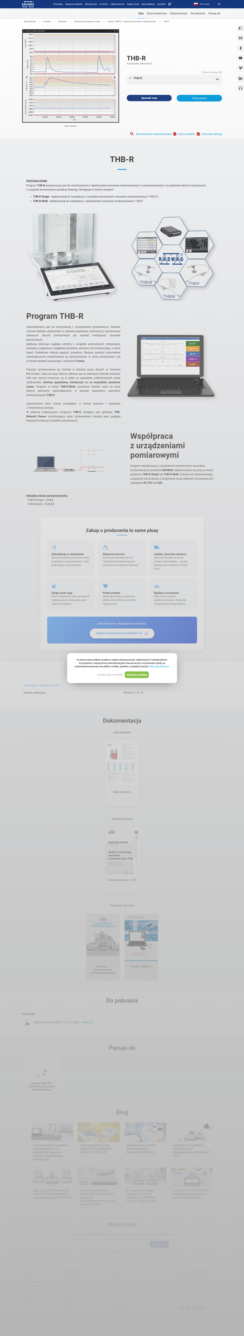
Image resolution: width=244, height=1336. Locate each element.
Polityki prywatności (158, 666)
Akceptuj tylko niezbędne (110, 674)
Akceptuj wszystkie (136, 674)
